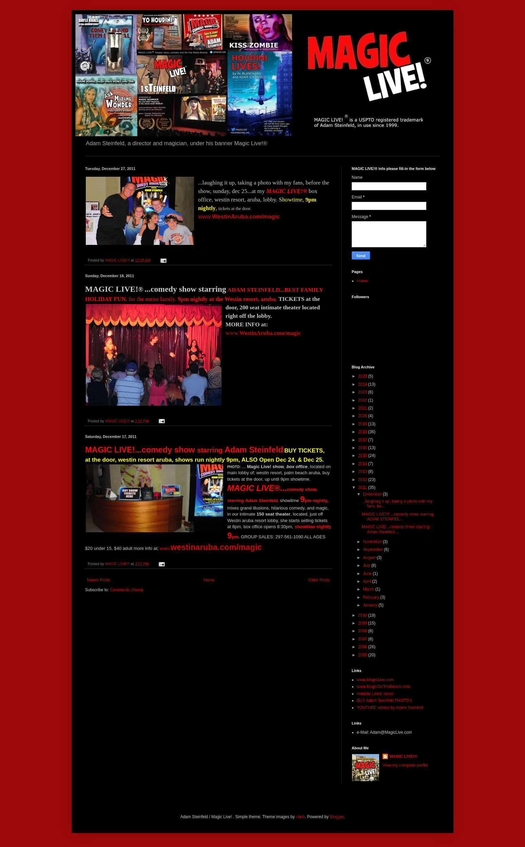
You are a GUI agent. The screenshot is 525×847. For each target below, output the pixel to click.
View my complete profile (405, 765)
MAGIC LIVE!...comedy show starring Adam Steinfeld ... (395, 529)
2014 (363, 463)
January (370, 605)
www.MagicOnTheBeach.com (383, 686)
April (367, 581)
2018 (363, 431)
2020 (363, 415)
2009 (363, 623)
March (369, 589)
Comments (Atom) (126, 590)
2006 (363, 646)
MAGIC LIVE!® (403, 756)
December (373, 494)
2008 (363, 631)
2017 (363, 440)
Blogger (337, 816)
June (368, 573)
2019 (363, 424)
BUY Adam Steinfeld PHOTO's (384, 700)
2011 (363, 487)
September (373, 549)
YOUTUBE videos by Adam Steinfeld (390, 707)
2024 (363, 384)
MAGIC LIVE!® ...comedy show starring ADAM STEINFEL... (397, 516)
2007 (363, 639)
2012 (363, 479)
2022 (363, 400)
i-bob (300, 816)
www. (239, 216)
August (370, 557)
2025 (363, 376)
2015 (363, 455)
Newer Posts (98, 580)
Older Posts (319, 580)
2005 (363, 655)
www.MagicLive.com (375, 679)
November (373, 541)
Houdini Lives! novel (375, 693)
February (371, 597)
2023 (363, 392)
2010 (363, 615)
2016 (363, 447)
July (367, 565)
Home (209, 580)
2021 (363, 408)
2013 (363, 471)
